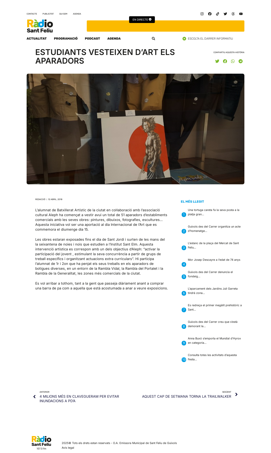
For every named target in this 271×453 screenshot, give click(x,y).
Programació (66, 38)
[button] (153, 38)
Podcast (92, 38)
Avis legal (68, 447)
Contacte (32, 14)
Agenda (77, 14)
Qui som (63, 14)
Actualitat (37, 38)
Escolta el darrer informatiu (209, 38)
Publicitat (48, 14)
